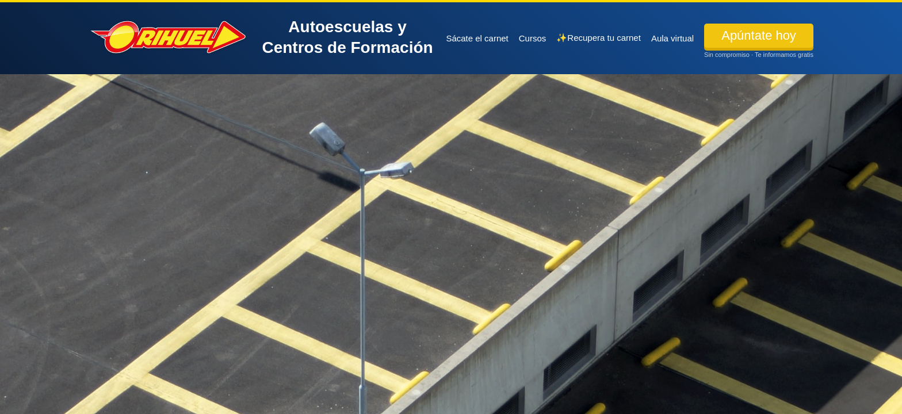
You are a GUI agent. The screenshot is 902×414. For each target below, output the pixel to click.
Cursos (532, 38)
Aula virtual (672, 38)
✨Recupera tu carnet (598, 38)
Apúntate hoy (758, 35)
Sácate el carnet (477, 38)
